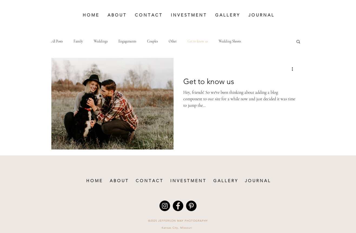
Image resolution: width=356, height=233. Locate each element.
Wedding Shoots (230, 41)
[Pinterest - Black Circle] (191, 206)
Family (78, 41)
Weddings (101, 41)
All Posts (57, 41)
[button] (298, 42)
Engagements (127, 41)
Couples (152, 41)
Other (173, 41)
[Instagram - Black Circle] (164, 206)
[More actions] (294, 69)
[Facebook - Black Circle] (178, 206)
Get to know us (198, 41)
